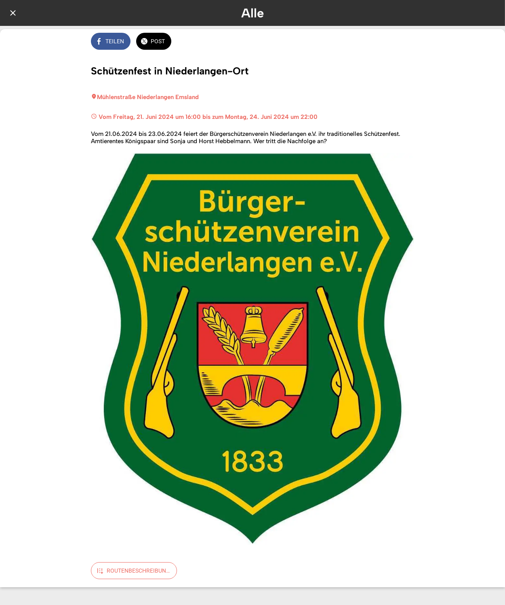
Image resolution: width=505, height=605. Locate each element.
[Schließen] (13, 13)
